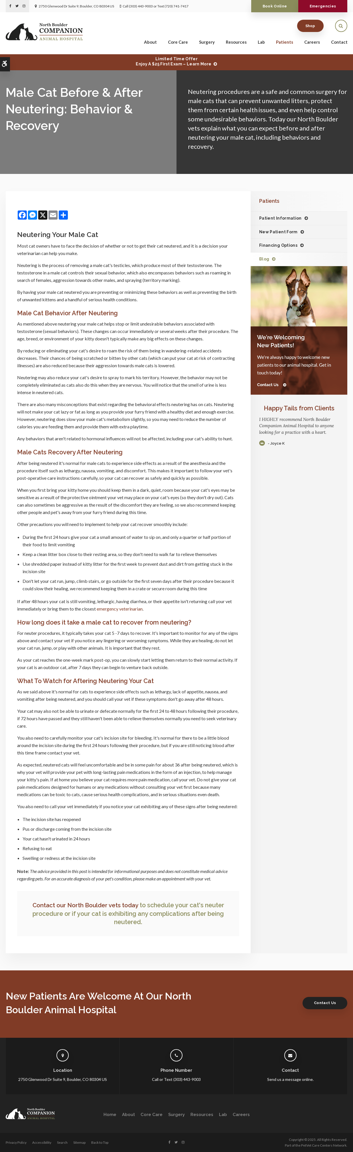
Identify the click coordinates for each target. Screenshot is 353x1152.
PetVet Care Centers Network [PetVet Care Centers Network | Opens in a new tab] (323, 1145)
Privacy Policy (16, 1142)
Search (62, 1142)
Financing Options (278, 245)
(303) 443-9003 (141, 6)
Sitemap (79, 1142)
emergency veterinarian (120, 608)
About (150, 43)
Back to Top (99, 1142)
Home (110, 1114)
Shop (310, 27)
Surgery (207, 43)
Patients (284, 43)
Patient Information (280, 218)
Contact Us (323, 1003)
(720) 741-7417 (176, 6)
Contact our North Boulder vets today (85, 905)
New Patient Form (278, 232)
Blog (264, 259)
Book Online (271, 6)
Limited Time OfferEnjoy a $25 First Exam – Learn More (173, 61)
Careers (312, 43)
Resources (236, 43)
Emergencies (321, 6)
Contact (339, 43)
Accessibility (41, 1142)
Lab (261, 43)
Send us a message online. (290, 1079)
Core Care (178, 43)
